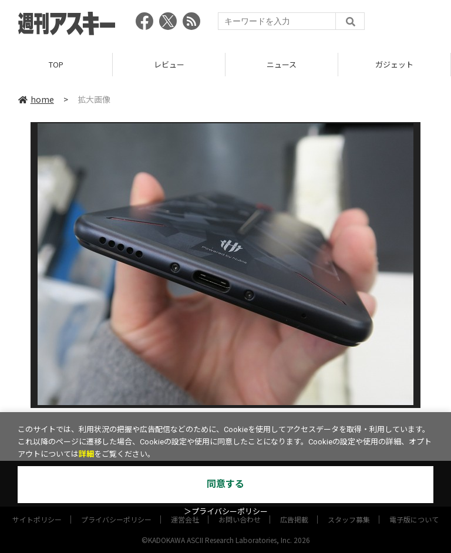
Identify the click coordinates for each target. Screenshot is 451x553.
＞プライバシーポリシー (226, 511)
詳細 (86, 454)
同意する (225, 484)
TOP (56, 64)
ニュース (282, 64)
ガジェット (394, 64)
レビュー (169, 64)
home (36, 99)
